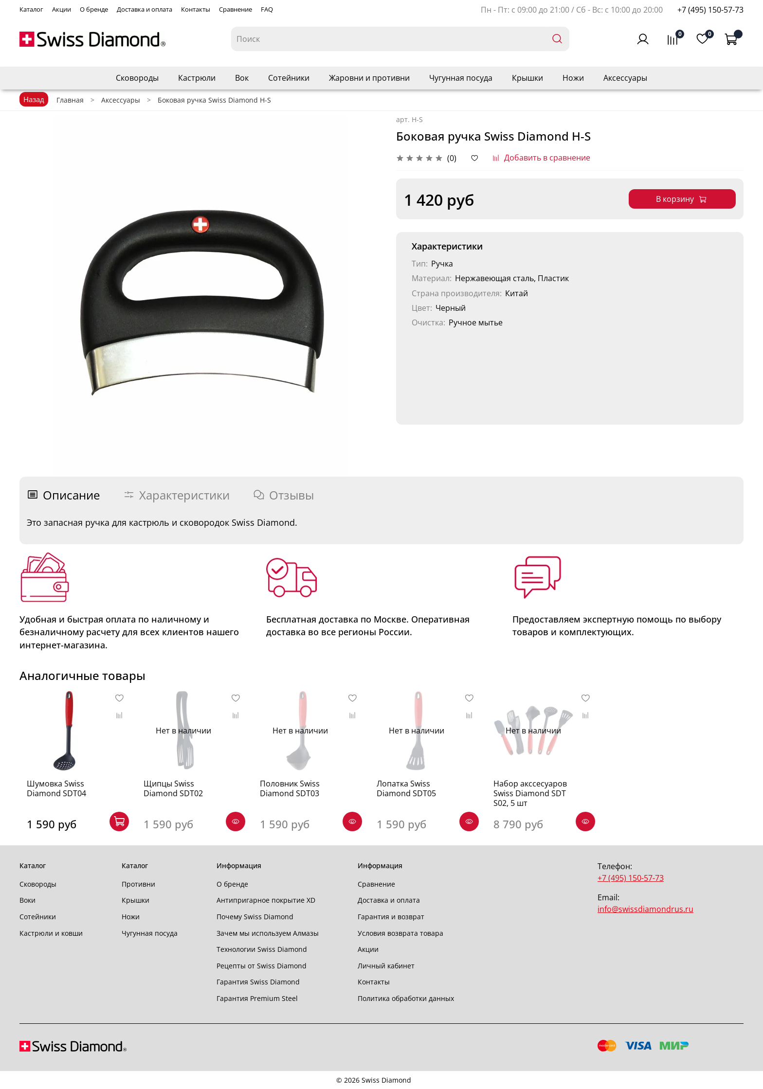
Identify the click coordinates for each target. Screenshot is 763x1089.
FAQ (267, 9)
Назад (33, 99)
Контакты (195, 9)
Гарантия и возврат (391, 916)
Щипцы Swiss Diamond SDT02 (186, 795)
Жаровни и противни (369, 77)
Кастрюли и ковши (51, 933)
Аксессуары (625, 77)
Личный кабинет (386, 965)
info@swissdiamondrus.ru (645, 909)
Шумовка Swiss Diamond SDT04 (49, 795)
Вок (242, 77)
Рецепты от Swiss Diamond (262, 965)
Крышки (527, 77)
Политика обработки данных (406, 998)
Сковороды (137, 77)
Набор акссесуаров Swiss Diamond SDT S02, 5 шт (548, 800)
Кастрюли (197, 77)
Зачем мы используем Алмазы (268, 933)
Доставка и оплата (144, 9)
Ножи (573, 77)
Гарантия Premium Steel (257, 998)
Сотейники (288, 77)
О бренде (94, 9)
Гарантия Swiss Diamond (258, 981)
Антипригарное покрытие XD (266, 900)
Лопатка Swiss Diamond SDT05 (418, 795)
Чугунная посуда (460, 77)
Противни (138, 884)
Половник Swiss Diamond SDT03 (296, 795)
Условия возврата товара (400, 933)
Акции (61, 9)
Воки (27, 900)
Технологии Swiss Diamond (262, 949)
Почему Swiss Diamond (255, 916)
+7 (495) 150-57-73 (710, 9)
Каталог (31, 9)
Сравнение (235, 9)
